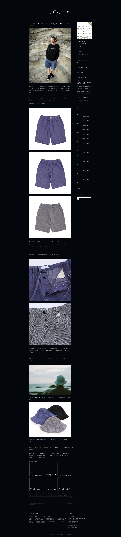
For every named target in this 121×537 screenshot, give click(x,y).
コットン (67, 493)
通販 (67, 495)
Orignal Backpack (81, 72)
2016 (78, 155)
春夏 (62, 495)
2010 (78, 182)
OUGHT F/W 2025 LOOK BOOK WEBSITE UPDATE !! (84, 83)
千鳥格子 (59, 495)
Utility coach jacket (81, 77)
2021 (32, 493)
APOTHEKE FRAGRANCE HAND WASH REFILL (37, 503)
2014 (78, 164)
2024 (78, 119)
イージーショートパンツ (53, 493)
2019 (78, 141)
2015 (78, 159)
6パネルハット (68, 96)
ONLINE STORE (81, 41)
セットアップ (37, 495)
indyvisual (36, 493)
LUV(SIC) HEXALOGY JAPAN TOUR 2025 (83, 100)
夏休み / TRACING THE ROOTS (83, 91)
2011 (78, 177)
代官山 (55, 495)
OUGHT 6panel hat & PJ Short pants (49, 23)
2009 (78, 187)
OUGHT (40, 493)
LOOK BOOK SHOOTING (82, 88)
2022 (78, 128)
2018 (78, 146)
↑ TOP (71, 497)
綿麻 (65, 495)
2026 (78, 62)
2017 (78, 150)
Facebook (80, 49)
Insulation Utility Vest (82, 70)
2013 (78, 168)
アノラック (50, 245)
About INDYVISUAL (82, 43)
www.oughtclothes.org (83, 54)
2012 (78, 173)
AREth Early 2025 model (82, 97)
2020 (78, 137)
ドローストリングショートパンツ (44, 96)
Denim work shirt (81, 75)
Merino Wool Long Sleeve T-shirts (84, 86)
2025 (78, 114)
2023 (78, 123)
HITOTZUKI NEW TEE (67, 503)
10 (85, 116)
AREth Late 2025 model (82, 67)
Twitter (79, 46)
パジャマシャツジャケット (39, 245)
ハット (52, 495)
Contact (80, 51)
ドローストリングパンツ (45, 495)
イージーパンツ (62, 493)
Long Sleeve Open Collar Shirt (84, 80)
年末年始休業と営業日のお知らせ (84, 65)
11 (87, 116)
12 (88, 116)
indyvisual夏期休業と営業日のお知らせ (84, 94)
